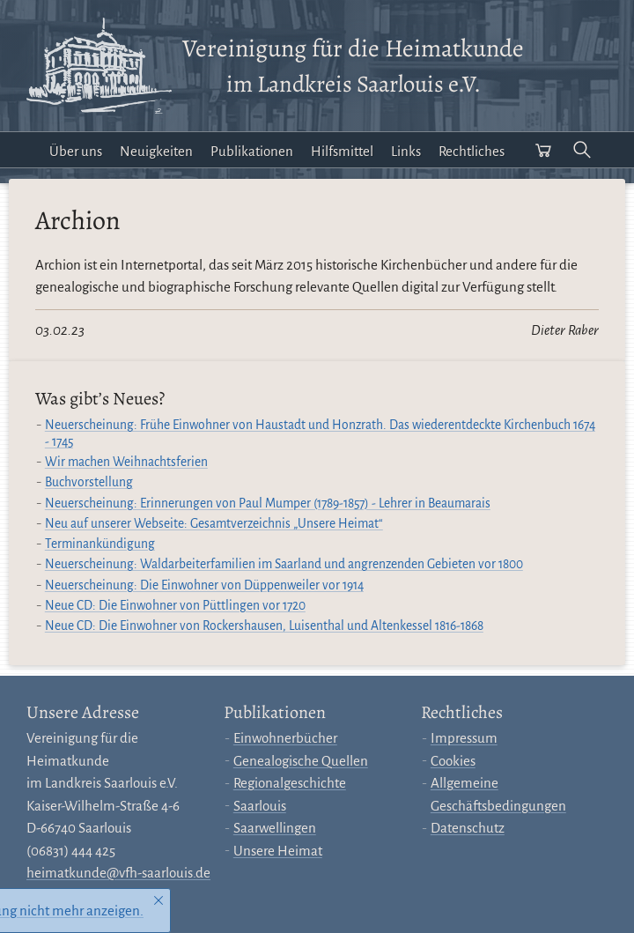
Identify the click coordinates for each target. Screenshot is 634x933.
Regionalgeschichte (289, 782)
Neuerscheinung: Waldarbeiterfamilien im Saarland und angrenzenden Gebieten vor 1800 (284, 564)
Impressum (464, 737)
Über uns (75, 151)
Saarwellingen (274, 827)
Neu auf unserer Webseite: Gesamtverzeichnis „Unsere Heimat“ (214, 523)
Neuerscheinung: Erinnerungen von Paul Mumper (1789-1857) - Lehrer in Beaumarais (267, 503)
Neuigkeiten (156, 151)
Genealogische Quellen (300, 760)
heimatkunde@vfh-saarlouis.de (118, 872)
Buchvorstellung (89, 482)
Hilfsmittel (342, 151)
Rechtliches (472, 151)
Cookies (453, 760)
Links (406, 151)
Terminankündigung (100, 544)
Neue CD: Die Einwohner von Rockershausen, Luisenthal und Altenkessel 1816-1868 (264, 626)
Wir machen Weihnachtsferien (126, 462)
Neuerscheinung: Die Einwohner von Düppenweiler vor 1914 (204, 585)
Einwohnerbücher (285, 737)
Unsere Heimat (277, 850)
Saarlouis (259, 805)
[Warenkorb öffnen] (543, 149)
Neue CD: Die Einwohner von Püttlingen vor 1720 (175, 605)
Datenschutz (468, 827)
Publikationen (251, 151)
